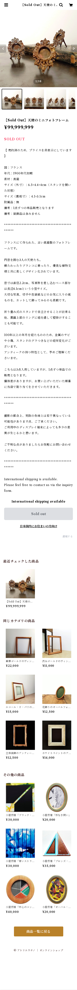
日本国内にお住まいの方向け (38, 526)
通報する (67, 536)
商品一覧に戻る (38, 931)
